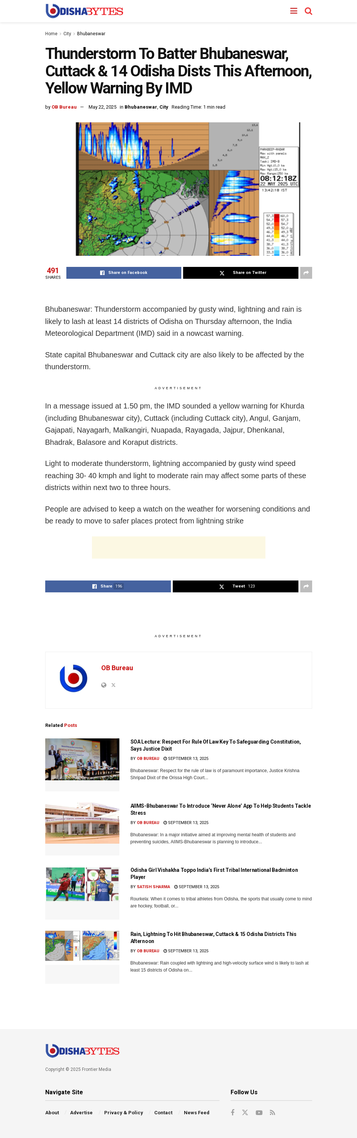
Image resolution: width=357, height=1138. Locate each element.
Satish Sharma (153, 886)
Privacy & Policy (123, 1112)
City (67, 33)
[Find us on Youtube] (259, 1113)
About (52, 1112)
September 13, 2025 (185, 758)
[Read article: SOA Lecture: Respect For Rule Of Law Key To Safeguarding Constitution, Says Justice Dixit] (82, 764)
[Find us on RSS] (272, 1113)
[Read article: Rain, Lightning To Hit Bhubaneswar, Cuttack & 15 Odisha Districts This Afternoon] (82, 957)
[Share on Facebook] (124, 273)
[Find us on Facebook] (232, 1113)
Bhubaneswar (91, 33)
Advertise (81, 1112)
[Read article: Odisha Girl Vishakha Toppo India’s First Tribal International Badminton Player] (82, 893)
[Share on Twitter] (240, 273)
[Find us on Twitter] (245, 1112)
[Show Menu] (293, 11)
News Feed (196, 1112)
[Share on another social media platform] (306, 273)
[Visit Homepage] (84, 11)
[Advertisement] (178, 547)
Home (51, 33)
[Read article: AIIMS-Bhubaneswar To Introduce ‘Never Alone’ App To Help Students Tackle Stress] (82, 829)
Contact (163, 1112)
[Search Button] (308, 11)
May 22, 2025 (102, 107)
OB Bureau (64, 107)
